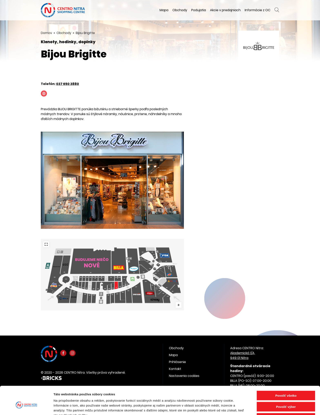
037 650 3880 (67, 83)
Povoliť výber (286, 385)
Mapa (164, 10)
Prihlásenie (177, 362)
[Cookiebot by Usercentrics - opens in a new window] (26, 407)
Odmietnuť (286, 396)
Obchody (179, 10)
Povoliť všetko (286, 374)
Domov (46, 33)
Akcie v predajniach (225, 10)
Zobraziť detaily (213, 407)
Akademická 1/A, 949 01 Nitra (242, 355)
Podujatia (198, 10)
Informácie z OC (257, 10)
